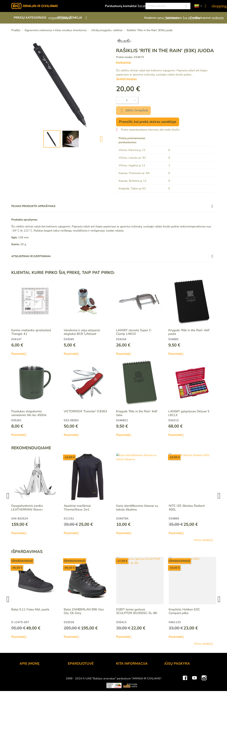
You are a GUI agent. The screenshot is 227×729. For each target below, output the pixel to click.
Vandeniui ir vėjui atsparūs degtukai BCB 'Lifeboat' (82, 332)
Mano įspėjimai (174, 702)
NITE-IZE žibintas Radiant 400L (187, 508)
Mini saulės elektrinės (180, 720)
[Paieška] (167, 6)
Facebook (185, 710)
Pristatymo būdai (79, 683)
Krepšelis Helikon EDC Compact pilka (184, 611)
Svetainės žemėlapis (130, 702)
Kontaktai (25, 674)
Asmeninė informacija (179, 674)
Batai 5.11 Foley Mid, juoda (30, 609)
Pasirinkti (20, 354)
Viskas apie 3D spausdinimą (56, 720)
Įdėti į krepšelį (133, 110)
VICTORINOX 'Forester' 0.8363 (85, 411)
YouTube (194, 710)
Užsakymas (76, 674)
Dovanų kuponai (203, 18)
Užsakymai (171, 683)
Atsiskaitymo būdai (81, 678)
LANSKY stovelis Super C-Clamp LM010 (134, 332)
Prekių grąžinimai (176, 678)
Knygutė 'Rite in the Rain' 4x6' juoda (189, 332)
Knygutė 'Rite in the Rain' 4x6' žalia (137, 413)
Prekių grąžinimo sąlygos (85, 688)
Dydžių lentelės (126, 697)
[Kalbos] (198, 6)
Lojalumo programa (129, 674)
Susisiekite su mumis (82, 697)
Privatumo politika (80, 692)
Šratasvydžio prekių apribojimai (137, 683)
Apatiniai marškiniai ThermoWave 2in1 (77, 508)
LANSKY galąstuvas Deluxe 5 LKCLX (188, 413)
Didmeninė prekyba (32, 683)
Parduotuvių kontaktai (123, 6)
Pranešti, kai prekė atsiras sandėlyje (147, 121)
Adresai (169, 692)
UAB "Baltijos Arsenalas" (36, 678)
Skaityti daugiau (126, 79)
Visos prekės (205, 540)
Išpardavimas (176, 18)
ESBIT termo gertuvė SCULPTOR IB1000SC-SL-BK (136, 611)
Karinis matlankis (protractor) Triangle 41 (31, 332)
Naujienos (153, 18)
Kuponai (170, 697)
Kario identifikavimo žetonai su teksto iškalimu (137, 508)
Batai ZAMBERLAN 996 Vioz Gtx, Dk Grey (84, 611)
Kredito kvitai (173, 688)
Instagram (204, 710)
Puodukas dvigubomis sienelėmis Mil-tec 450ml (28, 413)
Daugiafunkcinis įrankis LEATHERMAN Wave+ (27, 508)
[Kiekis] (127, 100)
